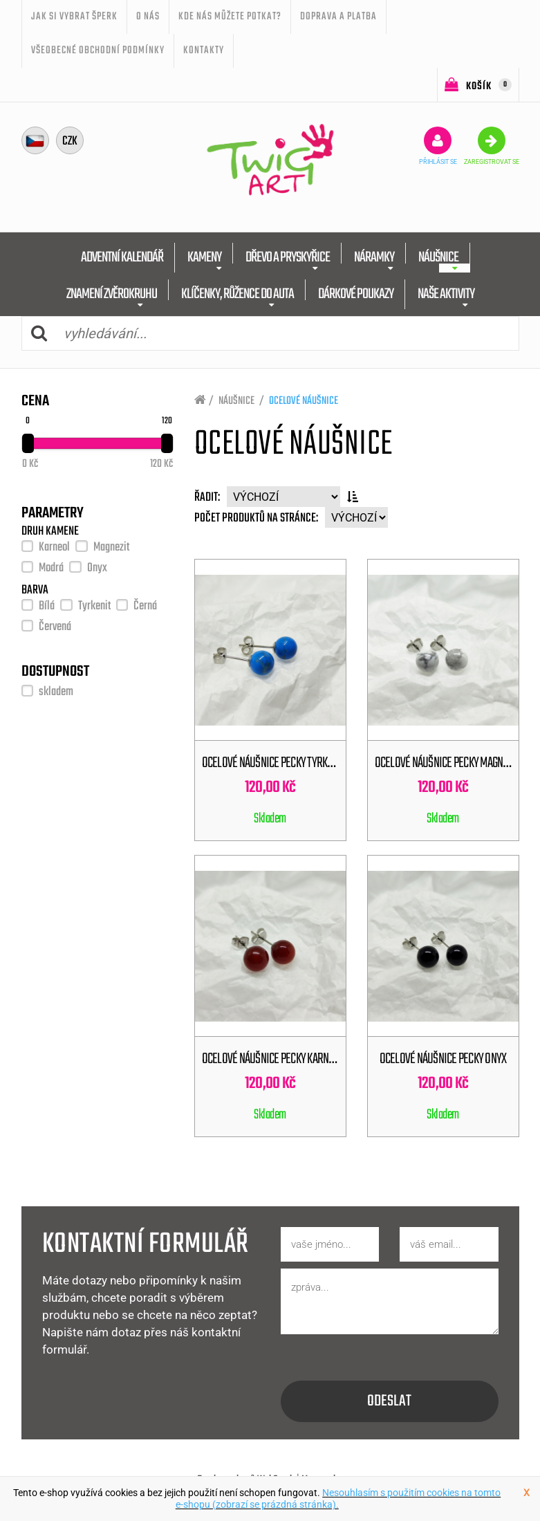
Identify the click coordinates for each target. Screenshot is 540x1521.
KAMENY (204, 257)
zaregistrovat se (491, 146)
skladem (56, 692)
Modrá (51, 568)
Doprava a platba (338, 16)
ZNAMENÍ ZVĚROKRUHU (111, 294)
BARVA (34, 591)
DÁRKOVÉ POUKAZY (355, 294)
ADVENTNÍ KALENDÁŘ (122, 257)
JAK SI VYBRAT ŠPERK (74, 16)
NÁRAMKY (374, 257)
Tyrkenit (94, 606)
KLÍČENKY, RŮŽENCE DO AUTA (237, 294)
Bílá (47, 606)
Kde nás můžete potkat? (229, 16)
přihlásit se (438, 146)
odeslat (389, 1401)
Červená (55, 627)
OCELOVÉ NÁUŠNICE (303, 401)
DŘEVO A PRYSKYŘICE (287, 257)
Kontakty (203, 50)
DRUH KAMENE (50, 532)
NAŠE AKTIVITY (446, 294)
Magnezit (111, 547)
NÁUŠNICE (438, 257)
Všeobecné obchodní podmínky (98, 50)
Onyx (97, 568)
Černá (145, 606)
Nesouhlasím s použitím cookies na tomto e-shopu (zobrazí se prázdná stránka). (338, 1498)
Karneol (54, 547)
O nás (148, 16)
